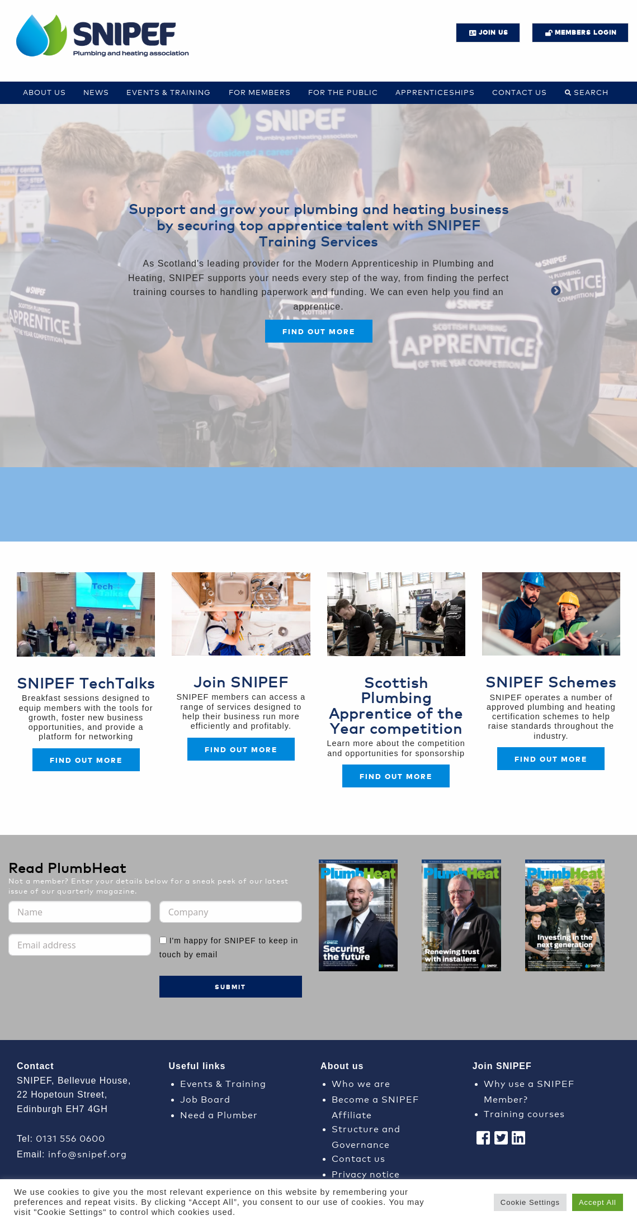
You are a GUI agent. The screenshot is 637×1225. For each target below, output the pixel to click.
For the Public (343, 92)
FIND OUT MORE (241, 749)
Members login (586, 32)
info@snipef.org (87, 1153)
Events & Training (168, 92)
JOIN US (493, 32)
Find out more (318, 331)
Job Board (205, 1098)
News (96, 92)
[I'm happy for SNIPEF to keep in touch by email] (163, 940)
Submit (230, 986)
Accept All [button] (597, 1202)
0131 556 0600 (70, 1137)
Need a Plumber (219, 1114)
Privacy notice (366, 1173)
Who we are (361, 1082)
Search (591, 92)
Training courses (524, 1113)
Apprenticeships (435, 92)
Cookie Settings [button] (530, 1202)
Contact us (519, 92)
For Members (260, 92)
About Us (44, 92)
